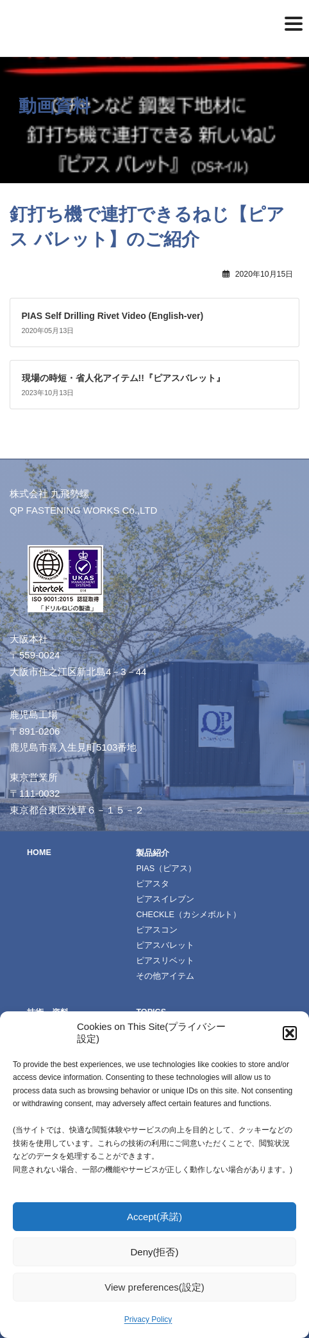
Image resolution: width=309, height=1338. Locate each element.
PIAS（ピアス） (166, 868)
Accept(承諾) (154, 1216)
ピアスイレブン (165, 899)
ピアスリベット (165, 960)
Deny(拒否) (154, 1251)
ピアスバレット (165, 945)
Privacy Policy (148, 1319)
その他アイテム (165, 976)
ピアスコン (157, 930)
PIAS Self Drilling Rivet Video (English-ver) (113, 316)
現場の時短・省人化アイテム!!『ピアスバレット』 (123, 378)
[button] (289, 1033)
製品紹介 (152, 853)
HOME (39, 852)
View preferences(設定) (154, 1287)
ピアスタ (152, 883)
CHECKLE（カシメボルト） (188, 914)
